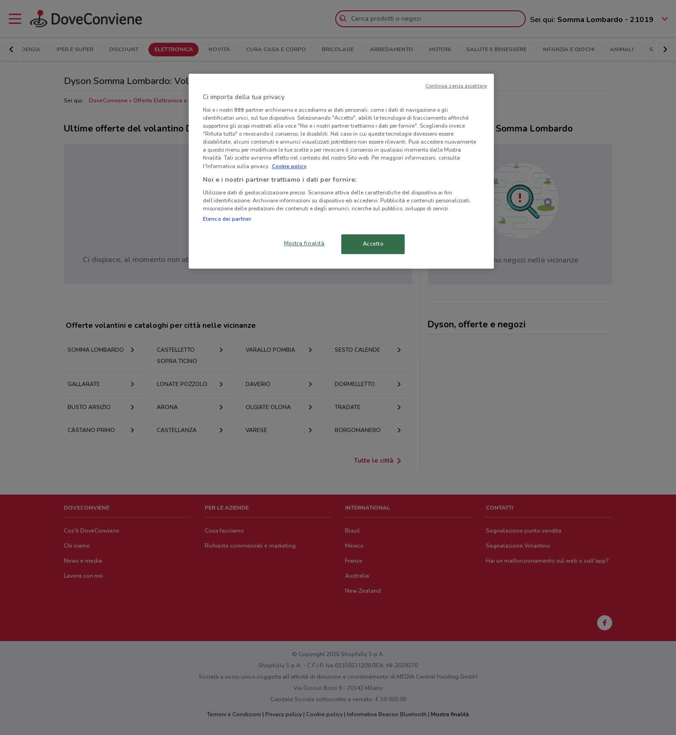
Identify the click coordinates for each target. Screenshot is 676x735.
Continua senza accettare (456, 85)
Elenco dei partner (227, 219)
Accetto (373, 244)
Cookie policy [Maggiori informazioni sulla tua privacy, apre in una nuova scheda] (289, 166)
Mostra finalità (304, 243)
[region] (341, 171)
